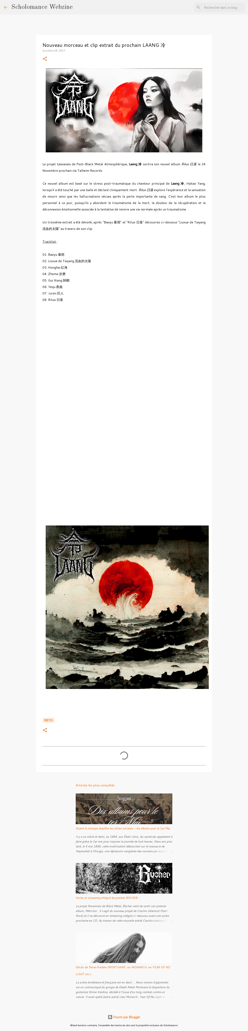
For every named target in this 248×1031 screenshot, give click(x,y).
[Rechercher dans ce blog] (224, 7)
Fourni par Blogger (124, 1017)
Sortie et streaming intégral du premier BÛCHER (107, 898)
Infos (48, 720)
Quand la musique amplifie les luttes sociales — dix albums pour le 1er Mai (123, 828)
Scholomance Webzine (42, 7)
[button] (44, 59)
